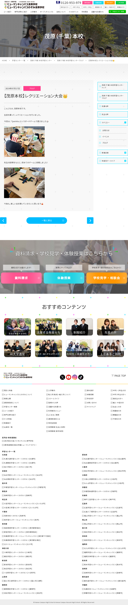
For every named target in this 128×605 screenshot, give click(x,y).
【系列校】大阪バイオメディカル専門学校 (18, 441)
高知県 (84, 536)
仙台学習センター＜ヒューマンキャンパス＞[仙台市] (23, 475)
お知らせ (106, 130)
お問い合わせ (92, 402)
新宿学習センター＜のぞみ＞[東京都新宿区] (20, 532)
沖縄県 (84, 585)
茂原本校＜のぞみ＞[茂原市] (15, 515)
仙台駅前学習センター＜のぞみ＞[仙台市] (19, 479)
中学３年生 (76, 7)
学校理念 (85, 11)
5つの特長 (8, 419)
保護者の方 (98, 7)
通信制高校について (11, 402)
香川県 (84, 528)
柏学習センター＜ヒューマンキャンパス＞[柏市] (21, 520)
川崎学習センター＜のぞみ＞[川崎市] (18, 552)
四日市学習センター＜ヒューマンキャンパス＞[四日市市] (105, 471)
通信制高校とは (54, 419)
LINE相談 (121, 3)
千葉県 (4, 511)
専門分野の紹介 (10, 415)
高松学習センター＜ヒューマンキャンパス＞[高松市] (103, 532)
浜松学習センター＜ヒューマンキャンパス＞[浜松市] (23, 593)
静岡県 (4, 585)
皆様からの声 (53, 402)
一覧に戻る (47, 220)
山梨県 (4, 577)
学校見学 (110, 3)
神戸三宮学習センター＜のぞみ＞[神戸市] (100, 499)
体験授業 (98, 3)
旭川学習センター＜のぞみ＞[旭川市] (18, 467)
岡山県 (84, 520)
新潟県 (4, 560)
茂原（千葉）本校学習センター (41, 60)
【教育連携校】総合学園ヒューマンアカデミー (20, 445)
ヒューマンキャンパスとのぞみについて (18, 394)
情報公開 (7, 398)
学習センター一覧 (18, 60)
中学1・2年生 (87, 7)
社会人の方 (117, 406)
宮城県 (4, 471)
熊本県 (84, 560)
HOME (4, 60)
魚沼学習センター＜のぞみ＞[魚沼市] (18, 568)
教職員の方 (121, 7)
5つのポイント (73, 11)
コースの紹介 (9, 411)
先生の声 (105, 114)
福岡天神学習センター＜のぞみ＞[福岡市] (100, 556)
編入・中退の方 (110, 7)
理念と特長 (8, 390)
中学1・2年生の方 (119, 390)
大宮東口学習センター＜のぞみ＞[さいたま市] (21, 507)
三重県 (84, 467)
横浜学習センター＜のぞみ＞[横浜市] (18, 556)
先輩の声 (105, 106)
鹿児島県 (85, 577)
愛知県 (84, 454)
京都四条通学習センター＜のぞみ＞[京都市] (100, 491)
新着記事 (105, 152)
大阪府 (84, 475)
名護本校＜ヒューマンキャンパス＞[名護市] (100, 589)
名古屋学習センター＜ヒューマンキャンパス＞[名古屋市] (105, 459)
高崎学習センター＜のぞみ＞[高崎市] (18, 495)
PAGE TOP (120, 375)
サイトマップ (91, 406)
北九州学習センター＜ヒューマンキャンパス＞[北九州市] (105, 548)
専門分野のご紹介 (21, 11)
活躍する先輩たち (97, 11)
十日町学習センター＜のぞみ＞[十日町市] (19, 572)
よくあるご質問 (53, 415)
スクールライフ (53, 398)
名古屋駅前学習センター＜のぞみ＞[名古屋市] (101, 463)
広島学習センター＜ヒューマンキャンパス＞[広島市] (103, 507)
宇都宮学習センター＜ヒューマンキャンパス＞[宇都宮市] (25, 487)
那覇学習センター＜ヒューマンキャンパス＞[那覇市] (103, 593)
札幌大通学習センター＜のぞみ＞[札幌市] (19, 459)
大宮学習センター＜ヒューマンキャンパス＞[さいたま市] (24, 503)
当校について (61, 11)
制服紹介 (7, 423)
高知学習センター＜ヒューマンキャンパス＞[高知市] (103, 540)
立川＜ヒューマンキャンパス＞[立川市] (18, 544)
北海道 (4, 454)
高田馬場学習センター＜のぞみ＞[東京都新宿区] (22, 528)
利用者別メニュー (54, 411)
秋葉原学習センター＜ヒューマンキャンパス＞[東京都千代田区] (27, 536)
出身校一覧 (8, 427)
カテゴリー (106, 122)
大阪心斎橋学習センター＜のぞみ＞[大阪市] (100, 479)
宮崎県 (84, 568)
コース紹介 (7, 11)
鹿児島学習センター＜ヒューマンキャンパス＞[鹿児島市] (105, 581)
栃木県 (4, 483)
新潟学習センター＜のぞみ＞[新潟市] (18, 564)
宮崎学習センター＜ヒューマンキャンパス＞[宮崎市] (103, 572)
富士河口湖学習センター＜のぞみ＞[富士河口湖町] (23, 581)
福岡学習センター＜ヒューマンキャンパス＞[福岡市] (103, 552)
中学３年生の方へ (119, 394)
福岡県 (84, 544)
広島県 (84, 503)
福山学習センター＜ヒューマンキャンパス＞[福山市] (103, 515)
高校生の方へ (65, 7)
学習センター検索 (118, 11)
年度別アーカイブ (108, 161)
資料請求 (87, 3)
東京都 (4, 524)
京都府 (84, 487)
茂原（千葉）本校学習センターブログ (70, 60)
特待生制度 (52, 423)
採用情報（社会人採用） (57, 427)
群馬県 (4, 491)
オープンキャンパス (46, 11)
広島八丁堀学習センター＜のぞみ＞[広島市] (100, 511)
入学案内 (33, 11)
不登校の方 (117, 419)
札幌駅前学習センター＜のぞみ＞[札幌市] (19, 463)
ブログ (105, 142)
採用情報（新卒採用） (56, 431)
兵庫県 (84, 495)
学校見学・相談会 (106, 278)
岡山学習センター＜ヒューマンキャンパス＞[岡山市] (103, 524)
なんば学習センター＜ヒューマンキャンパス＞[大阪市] (104, 483)
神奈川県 (5, 548)
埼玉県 (4, 499)
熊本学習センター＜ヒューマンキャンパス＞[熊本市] (103, 564)
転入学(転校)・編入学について (59, 394)
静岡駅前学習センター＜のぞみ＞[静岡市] (19, 589)
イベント (105, 136)
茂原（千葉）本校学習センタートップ (113, 86)
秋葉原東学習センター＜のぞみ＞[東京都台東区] (22, 540)
